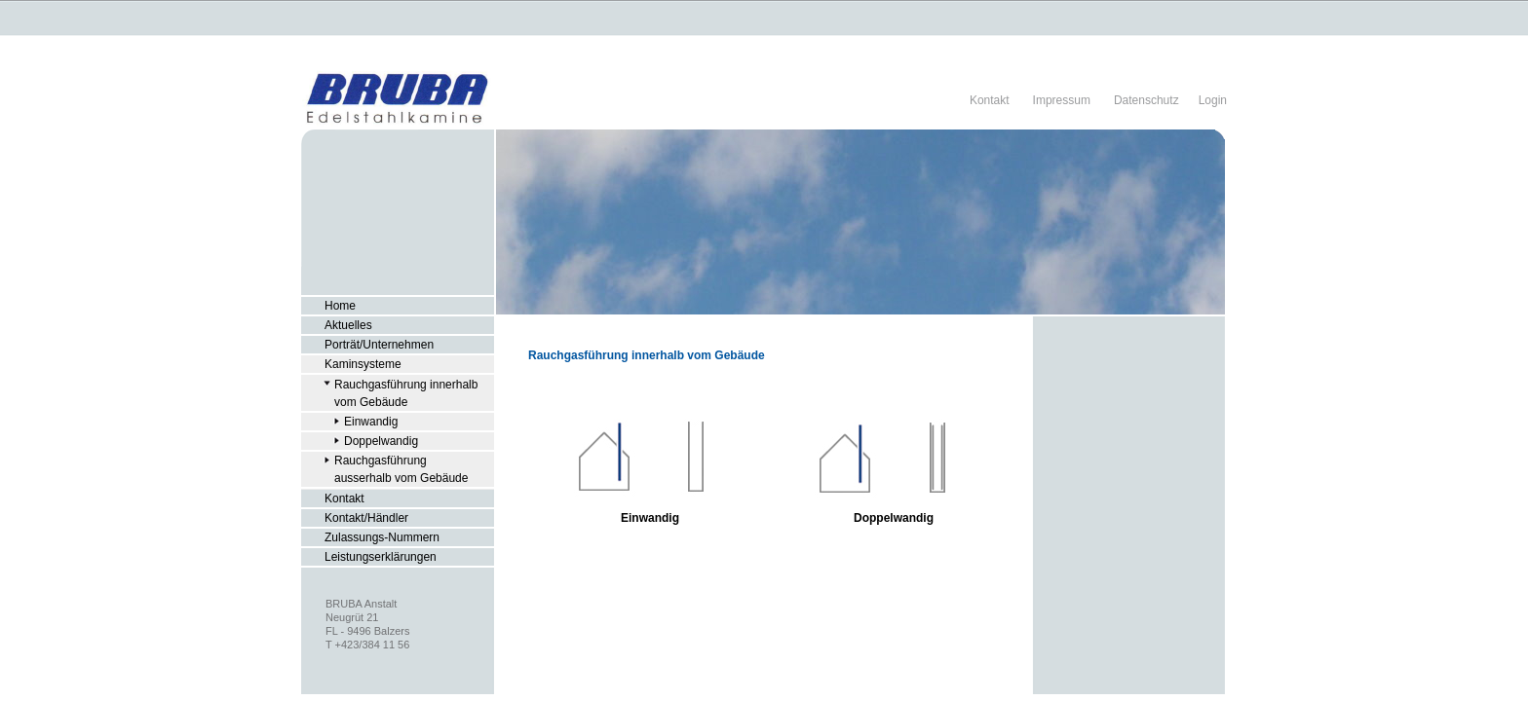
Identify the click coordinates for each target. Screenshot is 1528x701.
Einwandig (650, 518)
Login (1213, 100)
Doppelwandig (894, 518)
